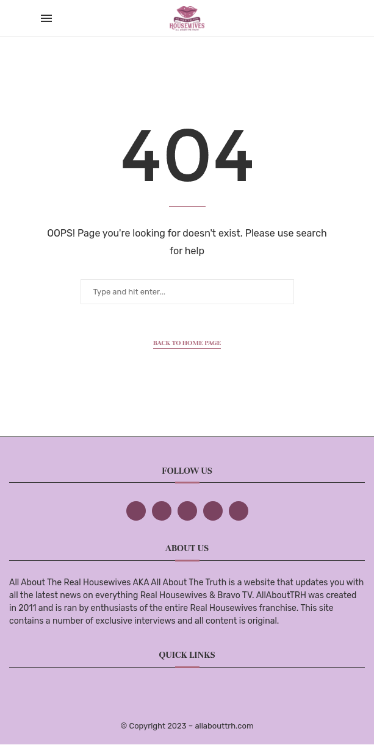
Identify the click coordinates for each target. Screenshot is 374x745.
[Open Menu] (46, 18)
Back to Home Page (187, 342)
